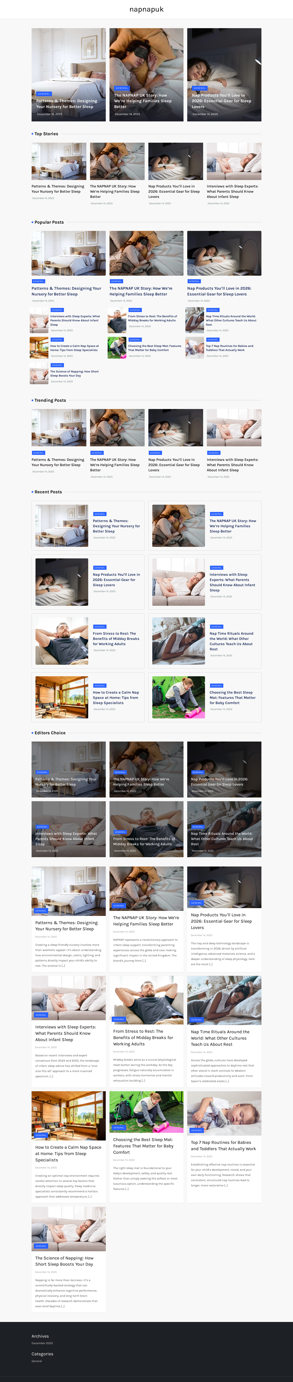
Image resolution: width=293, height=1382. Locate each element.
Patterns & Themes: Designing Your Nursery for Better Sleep (116, 526)
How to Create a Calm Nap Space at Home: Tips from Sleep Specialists (116, 697)
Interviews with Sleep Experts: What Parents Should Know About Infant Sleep (232, 191)
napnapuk (146, 9)
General (44, 94)
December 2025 (42, 1343)
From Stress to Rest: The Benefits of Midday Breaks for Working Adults (116, 638)
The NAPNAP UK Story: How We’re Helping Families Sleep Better (143, 101)
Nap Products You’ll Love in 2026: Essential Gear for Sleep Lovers (221, 101)
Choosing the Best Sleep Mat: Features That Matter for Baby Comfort (233, 697)
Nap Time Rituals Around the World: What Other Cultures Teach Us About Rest (231, 320)
